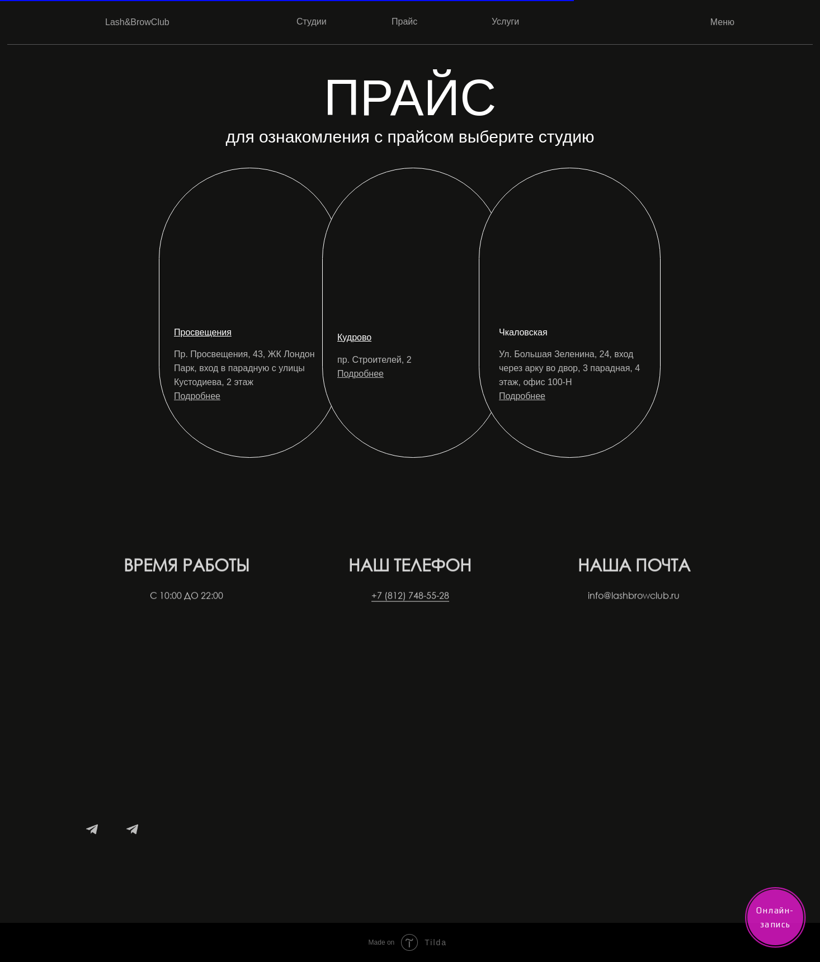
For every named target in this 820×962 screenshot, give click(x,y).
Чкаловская (523, 332)
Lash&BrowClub (137, 22)
